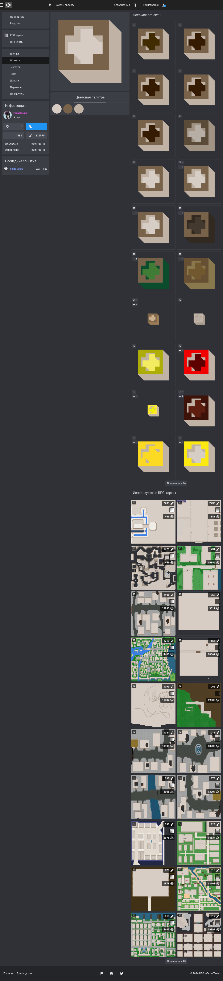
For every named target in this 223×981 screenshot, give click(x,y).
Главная (8, 973)
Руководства (24, 973)
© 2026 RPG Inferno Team (205, 973)
